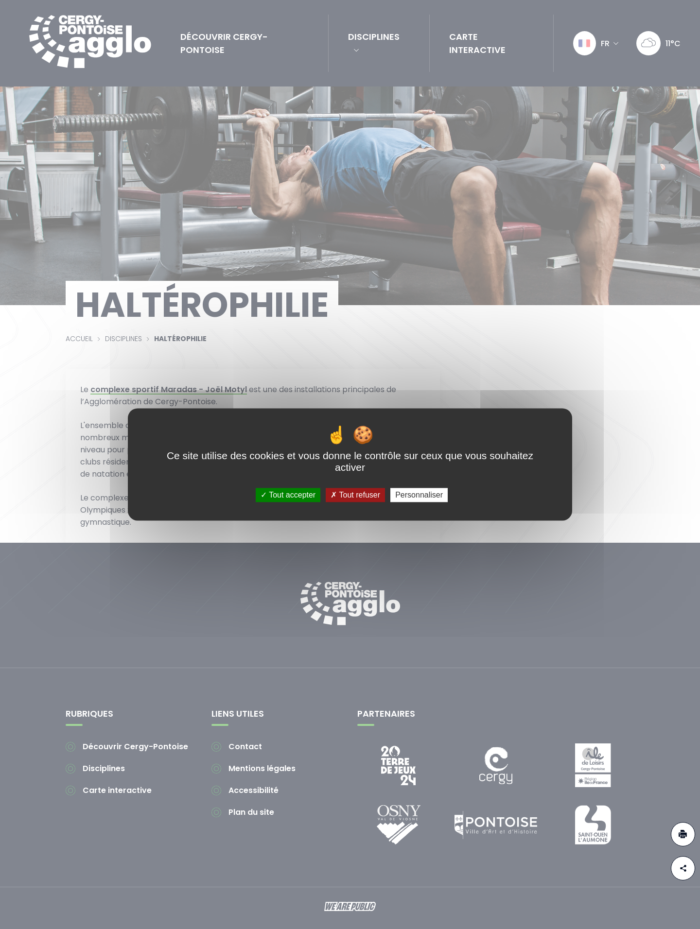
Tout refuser (355, 495)
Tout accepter (288, 495)
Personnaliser (419, 495)
